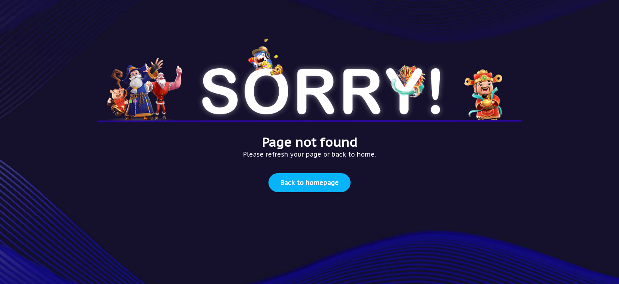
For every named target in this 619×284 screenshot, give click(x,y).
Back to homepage (309, 183)
